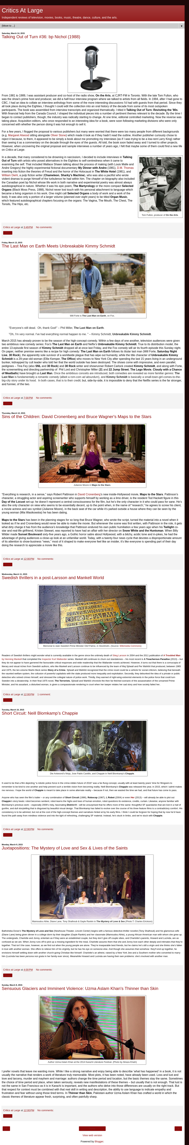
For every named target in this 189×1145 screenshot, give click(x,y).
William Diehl (10, 175)
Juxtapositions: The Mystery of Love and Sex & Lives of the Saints (65, 848)
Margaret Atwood (18, 135)
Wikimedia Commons (130, 646)
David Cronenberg (89, 494)
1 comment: (44, 694)
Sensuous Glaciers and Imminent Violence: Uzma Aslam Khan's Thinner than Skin (80, 988)
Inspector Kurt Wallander (54, 659)
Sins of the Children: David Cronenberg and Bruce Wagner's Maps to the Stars (76, 416)
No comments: (44, 227)
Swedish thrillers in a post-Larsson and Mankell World (53, 577)
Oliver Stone (58, 135)
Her (132, 797)
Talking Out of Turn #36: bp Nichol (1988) (41, 36)
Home (92, 1128)
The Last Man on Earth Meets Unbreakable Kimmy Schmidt (58, 246)
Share (8, 233)
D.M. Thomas (125, 167)
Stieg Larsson (120, 655)
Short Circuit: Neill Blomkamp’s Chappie (40, 713)
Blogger (99, 1141)
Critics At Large (22, 10)
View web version (92, 1135)
